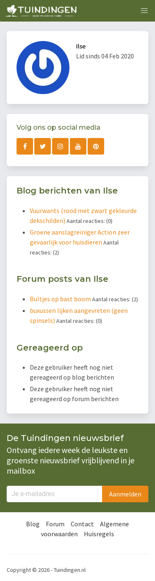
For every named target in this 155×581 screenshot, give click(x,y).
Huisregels (99, 534)
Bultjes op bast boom (61, 299)
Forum (55, 524)
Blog (33, 524)
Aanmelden (125, 494)
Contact (82, 524)
